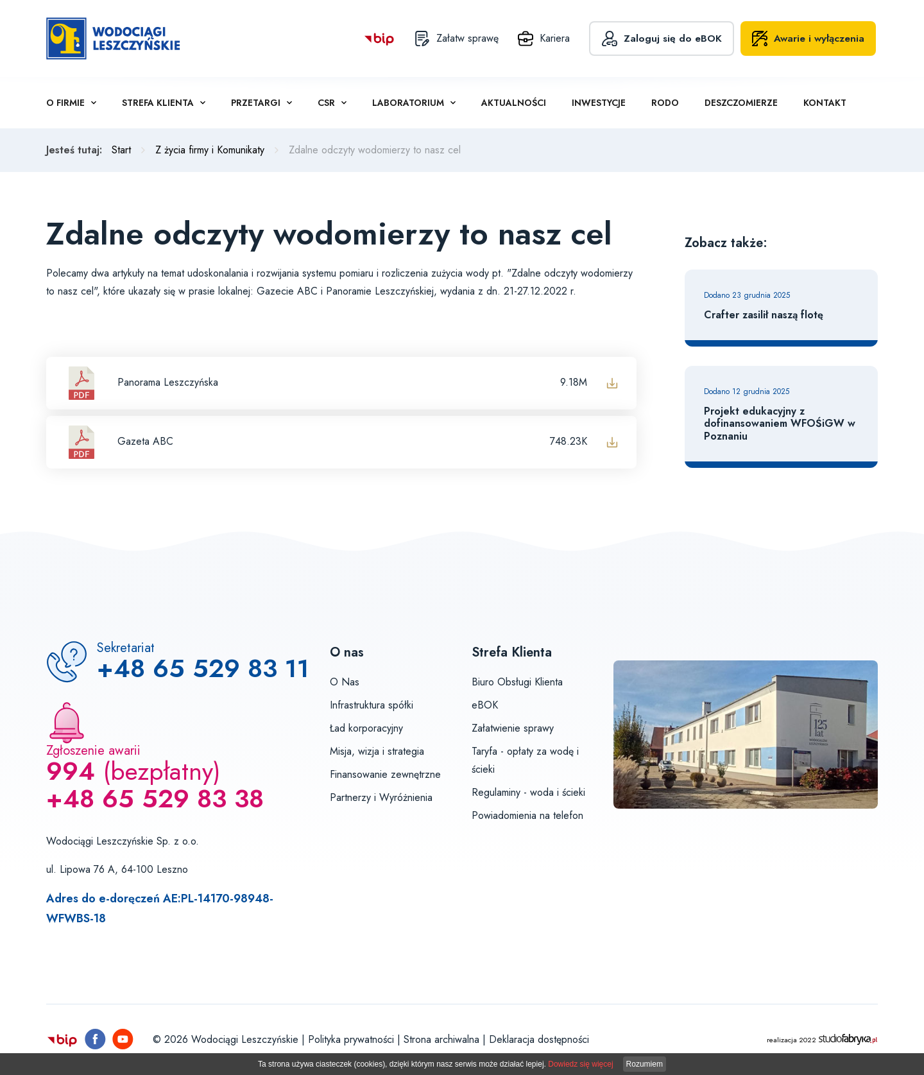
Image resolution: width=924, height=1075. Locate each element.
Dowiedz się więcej (580, 1064)
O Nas (344, 682)
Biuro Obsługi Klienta (517, 682)
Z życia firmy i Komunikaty (209, 149)
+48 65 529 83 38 (155, 798)
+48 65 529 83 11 (203, 668)
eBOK (485, 705)
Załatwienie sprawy (513, 728)
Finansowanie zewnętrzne (385, 774)
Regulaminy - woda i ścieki (528, 792)
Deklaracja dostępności (539, 1039)
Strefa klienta (158, 102)
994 (70, 771)
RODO (665, 102)
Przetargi (255, 102)
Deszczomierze (741, 102)
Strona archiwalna (441, 1039)
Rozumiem (644, 1064)
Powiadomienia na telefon (527, 815)
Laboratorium (408, 102)
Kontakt (824, 102)
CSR (326, 102)
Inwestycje (599, 102)
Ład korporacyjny (366, 728)
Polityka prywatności (351, 1039)
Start (121, 149)
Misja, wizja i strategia (377, 751)
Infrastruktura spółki (371, 705)
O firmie (65, 102)
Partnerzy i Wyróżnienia (381, 797)
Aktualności (513, 102)
